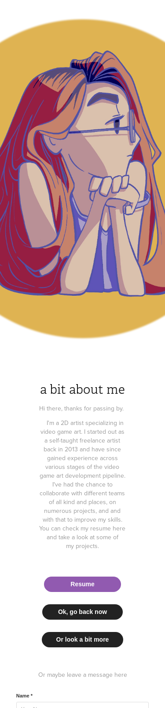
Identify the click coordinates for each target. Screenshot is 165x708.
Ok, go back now (82, 611)
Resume (82, 584)
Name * (24, 695)
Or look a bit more (82, 639)
